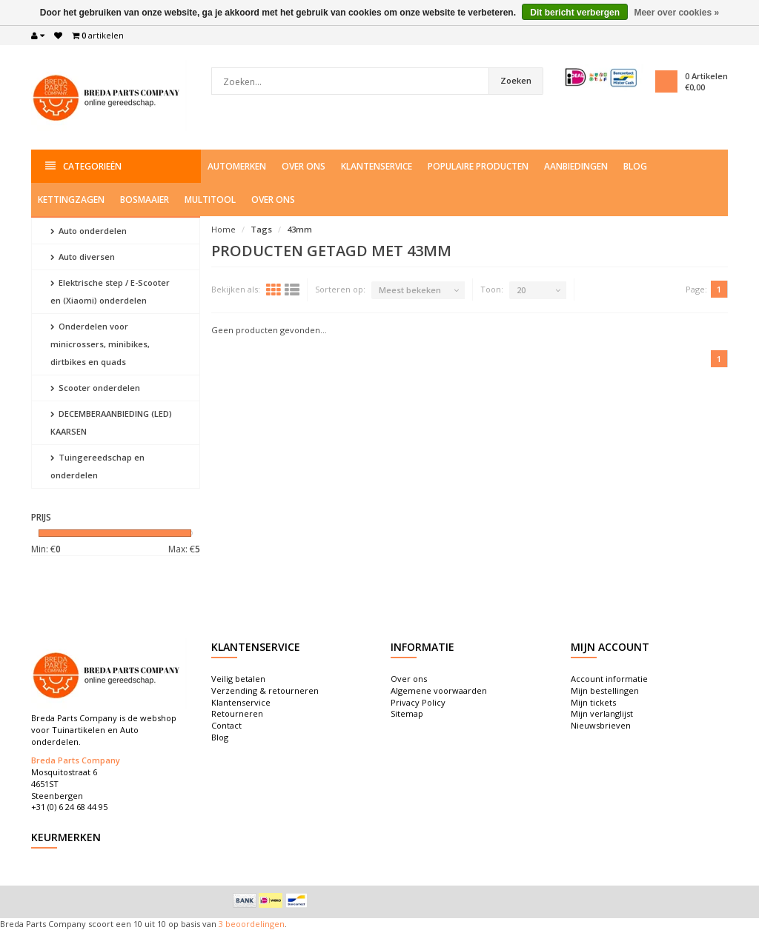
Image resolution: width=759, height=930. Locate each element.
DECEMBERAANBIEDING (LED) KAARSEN (111, 422)
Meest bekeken (410, 289)
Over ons (303, 166)
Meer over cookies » (676, 12)
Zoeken (515, 80)
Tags (261, 229)
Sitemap (407, 713)
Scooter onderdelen (95, 387)
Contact (226, 725)
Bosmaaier (144, 199)
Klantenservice (376, 166)
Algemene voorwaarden (439, 690)
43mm (299, 229)
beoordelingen (254, 923)
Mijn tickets (593, 702)
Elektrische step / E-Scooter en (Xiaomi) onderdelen (110, 291)
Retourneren (237, 713)
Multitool (210, 199)
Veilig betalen (238, 678)
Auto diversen (82, 256)
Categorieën (83, 166)
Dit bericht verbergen (575, 12)
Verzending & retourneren (265, 690)
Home (223, 229)
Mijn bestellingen (605, 690)
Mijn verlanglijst (602, 713)
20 (521, 289)
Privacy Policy (418, 702)
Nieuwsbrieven (601, 725)
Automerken (237, 166)
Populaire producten (478, 166)
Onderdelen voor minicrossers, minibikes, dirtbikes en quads (100, 344)
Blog (635, 166)
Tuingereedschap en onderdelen (97, 466)
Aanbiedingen (576, 166)
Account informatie (609, 678)
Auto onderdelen (88, 230)
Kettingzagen (71, 199)
